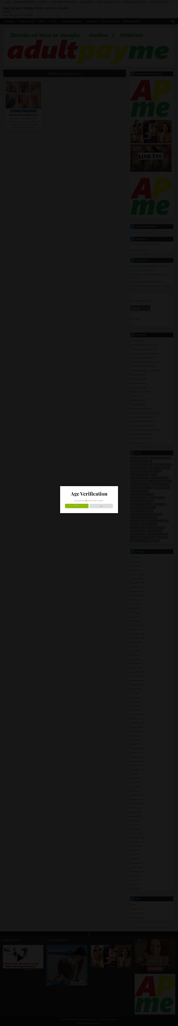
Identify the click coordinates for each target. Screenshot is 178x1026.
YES (76, 509)
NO (101, 509)
